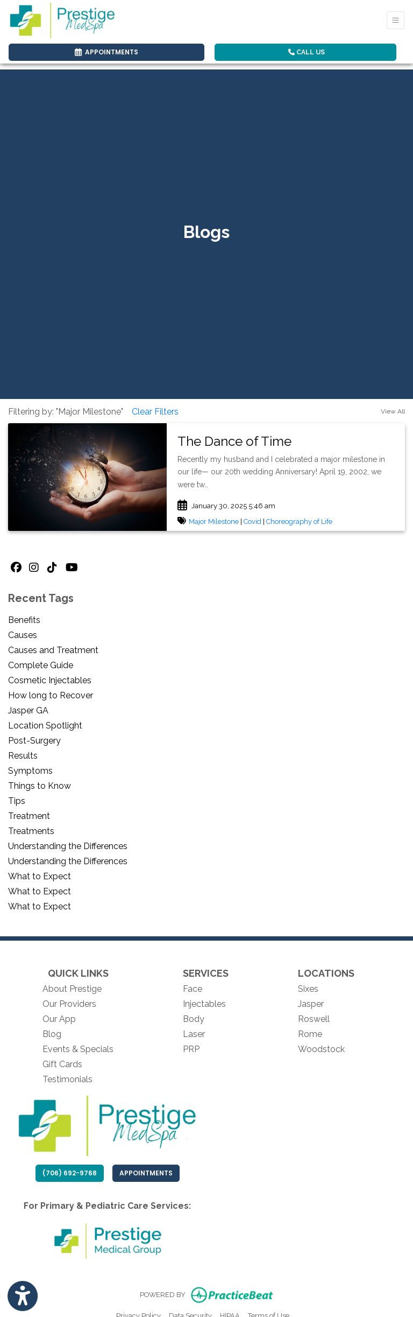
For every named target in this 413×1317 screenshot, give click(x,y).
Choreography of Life (299, 521)
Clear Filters (155, 412)
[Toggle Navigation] (395, 20)
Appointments (149, 1173)
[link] (285, 442)
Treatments (31, 831)
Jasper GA (28, 710)
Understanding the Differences (67, 846)
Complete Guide (40, 665)
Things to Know (39, 786)
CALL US (306, 52)
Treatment (29, 816)
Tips (16, 801)
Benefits (24, 620)
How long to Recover (50, 695)
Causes (22, 635)
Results (23, 756)
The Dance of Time (234, 441)
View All (393, 411)
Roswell (314, 1019)
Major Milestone (214, 521)
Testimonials (67, 1079)
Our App (59, 1019)
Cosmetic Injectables (49, 680)
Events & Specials (77, 1049)
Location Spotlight (45, 725)
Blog (51, 1034)
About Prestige (72, 989)
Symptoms (30, 771)
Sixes (308, 989)
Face (192, 989)
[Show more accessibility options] (22, 1296)
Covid (252, 521)
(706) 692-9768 (69, 1173)
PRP (191, 1049)
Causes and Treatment (53, 650)
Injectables (204, 1004)
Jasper (311, 1004)
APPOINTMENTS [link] (106, 52)
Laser (194, 1034)
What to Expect (39, 876)
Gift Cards (62, 1064)
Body (193, 1019)
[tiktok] (53, 568)
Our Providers (69, 1004)
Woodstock (321, 1049)
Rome (310, 1034)
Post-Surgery (34, 740)
